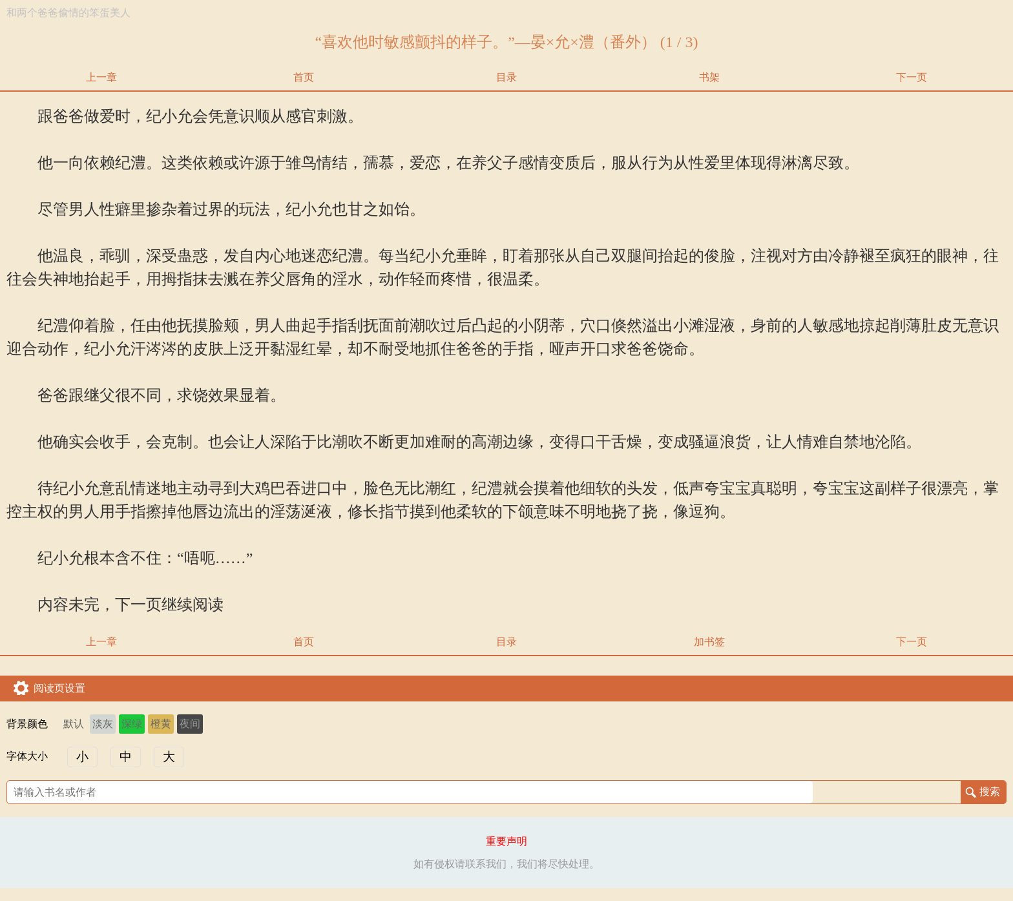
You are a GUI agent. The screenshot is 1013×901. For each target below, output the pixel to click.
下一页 (911, 77)
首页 (303, 77)
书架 (709, 77)
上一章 (101, 77)
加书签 (709, 641)
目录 (506, 77)
